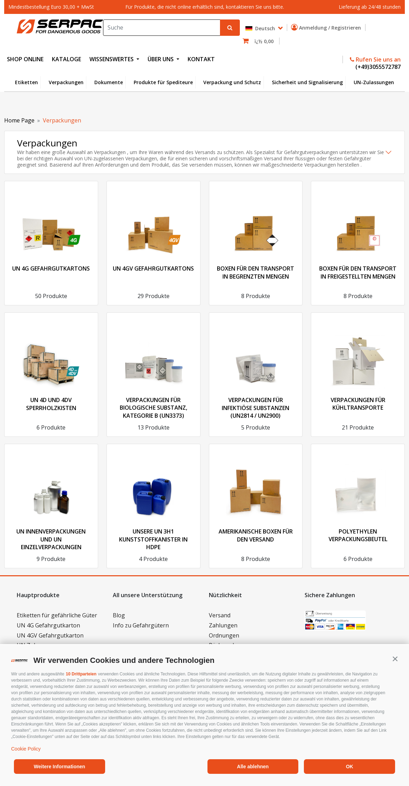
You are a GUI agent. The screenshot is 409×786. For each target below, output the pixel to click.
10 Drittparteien (81, 674)
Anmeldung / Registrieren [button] (327, 27)
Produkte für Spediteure (163, 82)
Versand (219, 615)
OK (349, 766)
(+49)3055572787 (377, 67)
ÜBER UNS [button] (161, 59)
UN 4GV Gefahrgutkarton (50, 635)
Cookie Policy (26, 749)
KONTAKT (201, 59)
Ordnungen (224, 635)
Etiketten (26, 82)
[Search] (161, 27)
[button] (395, 658)
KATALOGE (66, 59)
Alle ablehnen (253, 766)
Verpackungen (66, 82)
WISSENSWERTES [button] (112, 59)
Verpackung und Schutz (232, 82)
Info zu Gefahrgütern (141, 625)
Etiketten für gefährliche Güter (57, 615)
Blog (119, 615)
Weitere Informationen (59, 766)
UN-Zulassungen (374, 82)
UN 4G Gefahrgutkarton (48, 625)
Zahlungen (223, 625)
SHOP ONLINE (25, 59)
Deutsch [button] (260, 28)
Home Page (19, 120)
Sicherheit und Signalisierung (307, 82)
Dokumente (108, 82)
